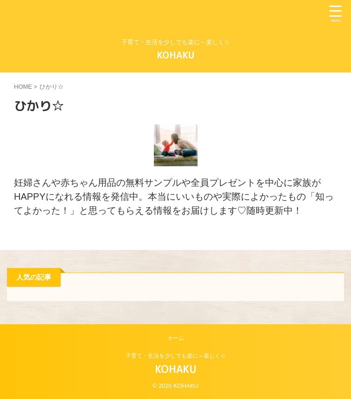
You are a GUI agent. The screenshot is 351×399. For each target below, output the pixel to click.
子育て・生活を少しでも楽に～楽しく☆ (176, 356)
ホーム (175, 338)
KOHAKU (175, 54)
